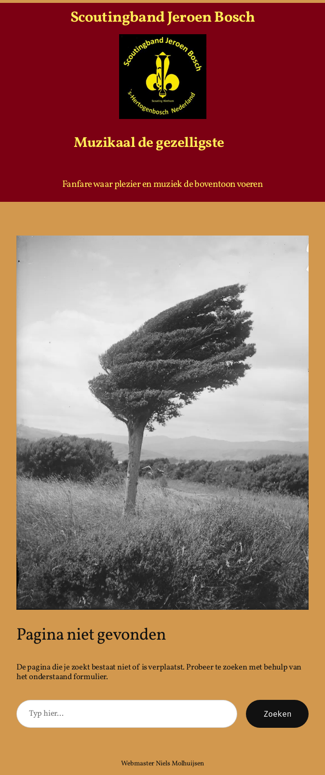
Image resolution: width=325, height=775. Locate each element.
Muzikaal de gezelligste (149, 143)
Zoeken (277, 714)
